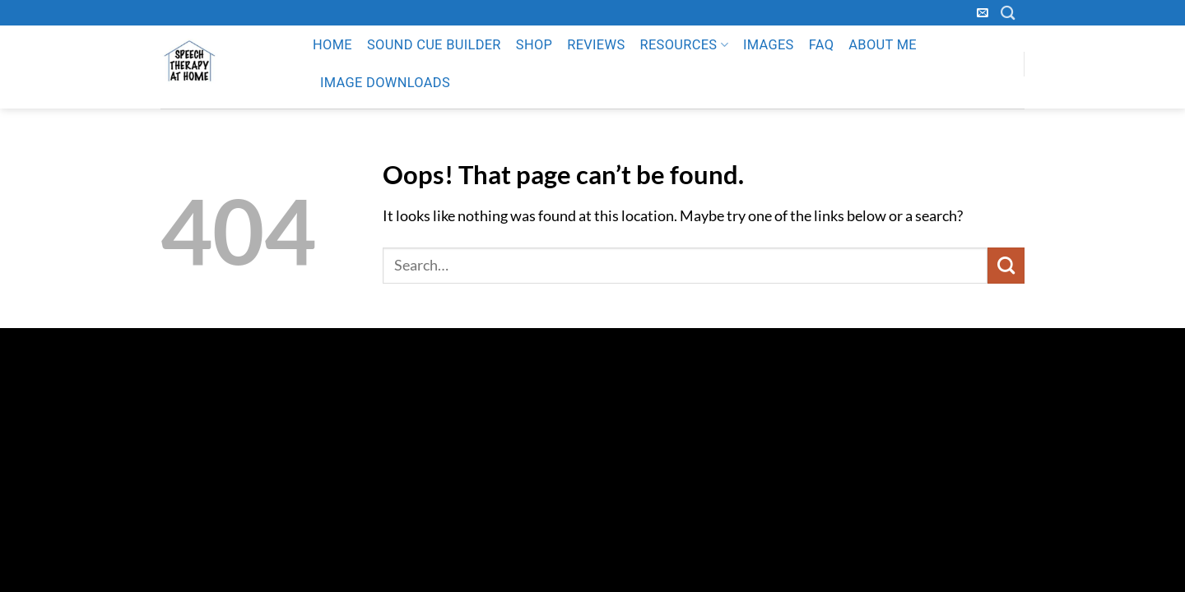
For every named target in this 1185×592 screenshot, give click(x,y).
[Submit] (1006, 265)
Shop (534, 45)
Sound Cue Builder (434, 45)
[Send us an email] (982, 13)
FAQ (821, 45)
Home (332, 45)
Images (768, 45)
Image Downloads (385, 82)
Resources (683, 45)
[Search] (1008, 12)
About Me (882, 45)
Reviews (596, 45)
